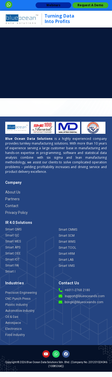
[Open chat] (94, 328)
